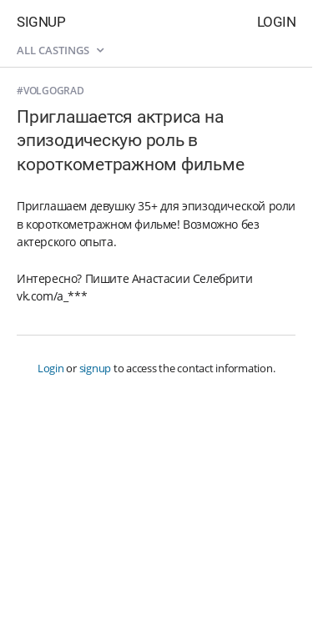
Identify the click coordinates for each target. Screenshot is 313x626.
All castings (60, 50)
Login (276, 21)
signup (95, 368)
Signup (41, 21)
